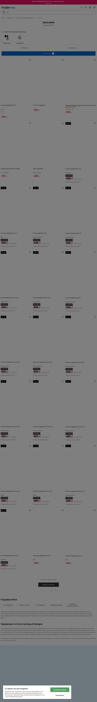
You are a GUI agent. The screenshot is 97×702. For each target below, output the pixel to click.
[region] (37, 692)
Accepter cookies (60, 690)
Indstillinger (60, 695)
